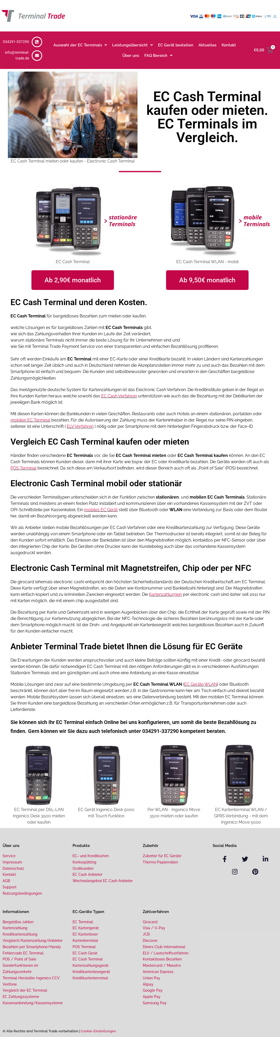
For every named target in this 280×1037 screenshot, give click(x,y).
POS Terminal (23, 467)
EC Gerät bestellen (175, 45)
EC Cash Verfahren (119, 395)
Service (9, 855)
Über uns (130, 55)
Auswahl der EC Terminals (80, 45)
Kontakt (229, 45)
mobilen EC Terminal (30, 419)
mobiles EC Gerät (101, 509)
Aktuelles (207, 45)
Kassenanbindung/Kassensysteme (33, 1002)
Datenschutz (13, 868)
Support (10, 886)
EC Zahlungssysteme (21, 996)
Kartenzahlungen (165, 593)
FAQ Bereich (158, 55)
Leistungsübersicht (132, 45)
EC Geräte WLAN (200, 683)
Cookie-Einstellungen (98, 1031)
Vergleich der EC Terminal (25, 990)
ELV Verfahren (80, 426)
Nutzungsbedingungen (22, 892)
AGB (6, 880)
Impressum (12, 861)
